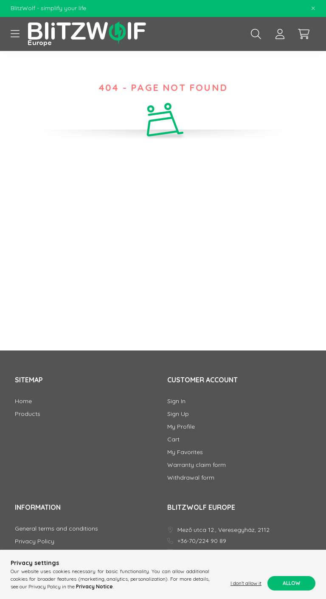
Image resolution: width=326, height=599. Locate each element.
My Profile (181, 426)
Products (27, 414)
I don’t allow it (245, 583)
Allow (291, 583)
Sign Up (178, 414)
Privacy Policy (34, 541)
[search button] (255, 33)
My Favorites (185, 452)
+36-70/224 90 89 (201, 541)
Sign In (176, 401)
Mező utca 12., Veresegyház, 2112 (223, 530)
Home (23, 401)
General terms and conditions (56, 528)
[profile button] (279, 33)
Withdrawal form (190, 477)
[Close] (313, 8)
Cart (173, 439)
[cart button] (303, 33)
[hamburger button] (14, 33)
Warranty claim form (196, 465)
